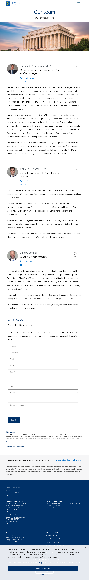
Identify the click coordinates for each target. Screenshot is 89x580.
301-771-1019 (54, 508)
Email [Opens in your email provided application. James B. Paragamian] (23, 81)
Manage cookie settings (43, 574)
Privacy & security (52, 535)
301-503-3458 (13, 510)
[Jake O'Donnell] (75, 254)
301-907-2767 (16, 508)
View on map (10, 542)
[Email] (43, 359)
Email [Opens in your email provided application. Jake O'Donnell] (23, 265)
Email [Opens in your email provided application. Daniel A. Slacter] (23, 184)
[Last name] (43, 352)
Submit (13, 420)
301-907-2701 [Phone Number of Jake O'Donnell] (27, 261)
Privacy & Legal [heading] (52, 532)
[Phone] (43, 365)
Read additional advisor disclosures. (15, 446)
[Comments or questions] (43, 409)
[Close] (85, 547)
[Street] (43, 376)
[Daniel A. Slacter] (75, 171)
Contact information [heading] (13, 488)
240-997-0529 (13, 521)
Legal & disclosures (52, 539)
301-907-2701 (16, 519)
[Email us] (7, 495)
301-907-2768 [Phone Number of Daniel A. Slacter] (27, 181)
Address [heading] (9, 532)
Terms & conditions (52, 542)
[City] (43, 387)
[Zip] (43, 398)
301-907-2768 (56, 506)
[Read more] (9, 442)
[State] (43, 393)
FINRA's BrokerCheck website (66, 460)
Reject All (42, 563)
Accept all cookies (43, 569)
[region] (44, 562)
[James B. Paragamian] (75, 68)
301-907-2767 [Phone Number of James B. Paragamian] (27, 78)
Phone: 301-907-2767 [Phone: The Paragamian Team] (13, 493)
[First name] (43, 346)
